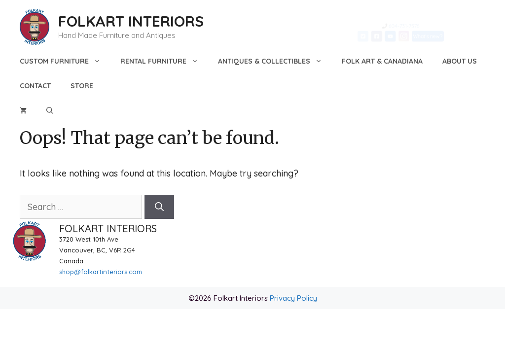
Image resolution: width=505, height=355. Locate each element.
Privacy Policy (293, 298)
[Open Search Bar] (49, 110)
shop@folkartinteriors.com (100, 272)
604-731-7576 (405, 22)
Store (82, 85)
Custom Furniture (65, 61)
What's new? (447, 39)
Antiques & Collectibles (275, 61)
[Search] (159, 207)
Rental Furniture (164, 61)
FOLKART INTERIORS (131, 21)
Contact (35, 85)
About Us (459, 61)
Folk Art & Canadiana (382, 61)
